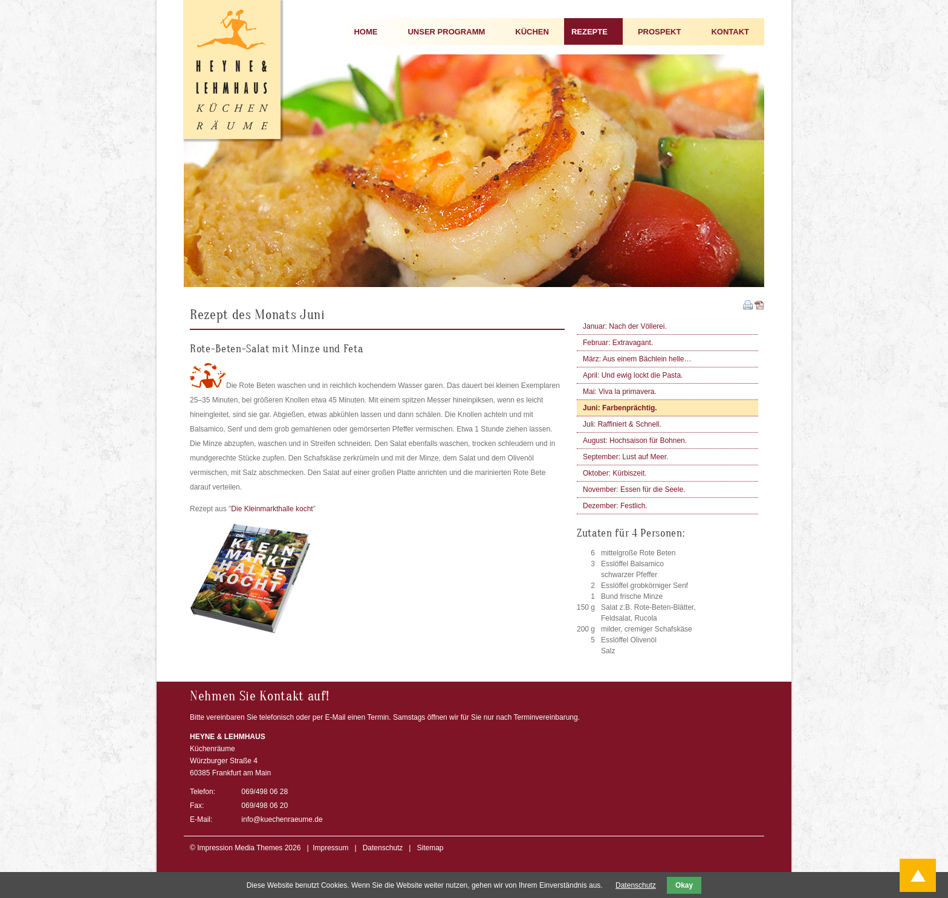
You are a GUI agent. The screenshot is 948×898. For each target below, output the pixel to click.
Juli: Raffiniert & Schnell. (622, 424)
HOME (365, 31)
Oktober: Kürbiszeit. (614, 473)
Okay (684, 885)
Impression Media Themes (239, 848)
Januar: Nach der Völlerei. (625, 326)
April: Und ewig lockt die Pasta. (633, 375)
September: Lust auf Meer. (625, 457)
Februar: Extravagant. (618, 342)
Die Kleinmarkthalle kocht (272, 509)
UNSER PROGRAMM (446, 31)
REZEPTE (589, 31)
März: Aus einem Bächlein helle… (637, 359)
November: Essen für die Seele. (634, 489)
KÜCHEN (532, 31)
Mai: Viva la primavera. (620, 391)
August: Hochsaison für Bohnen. (635, 440)
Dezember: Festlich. (615, 506)
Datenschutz (383, 848)
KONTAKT (730, 31)
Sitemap (430, 848)
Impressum (330, 848)
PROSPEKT (659, 31)
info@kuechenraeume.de (281, 819)
